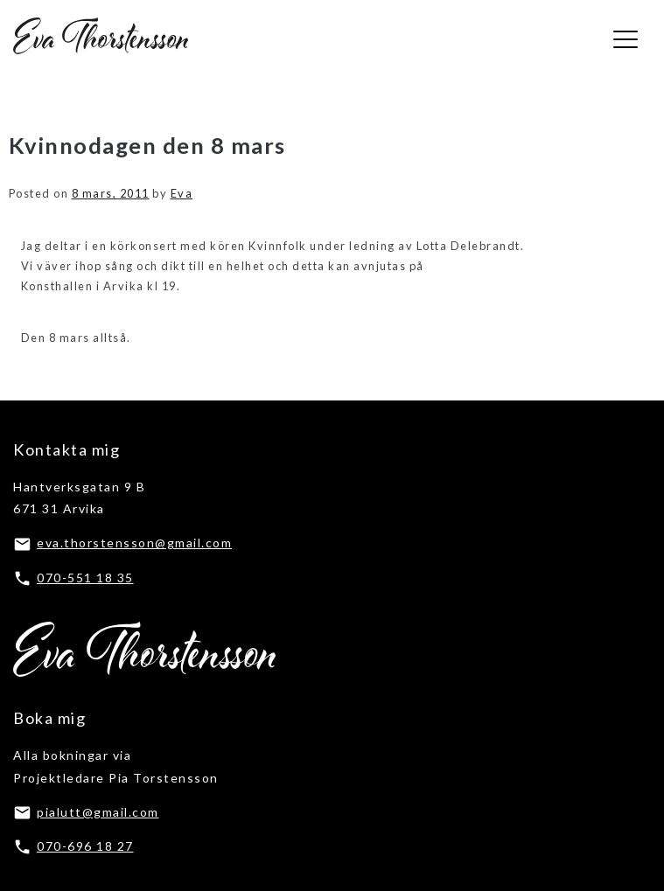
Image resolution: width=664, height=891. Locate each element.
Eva (182, 193)
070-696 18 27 (85, 846)
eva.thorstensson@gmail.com (134, 542)
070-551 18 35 (85, 577)
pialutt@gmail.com (98, 811)
